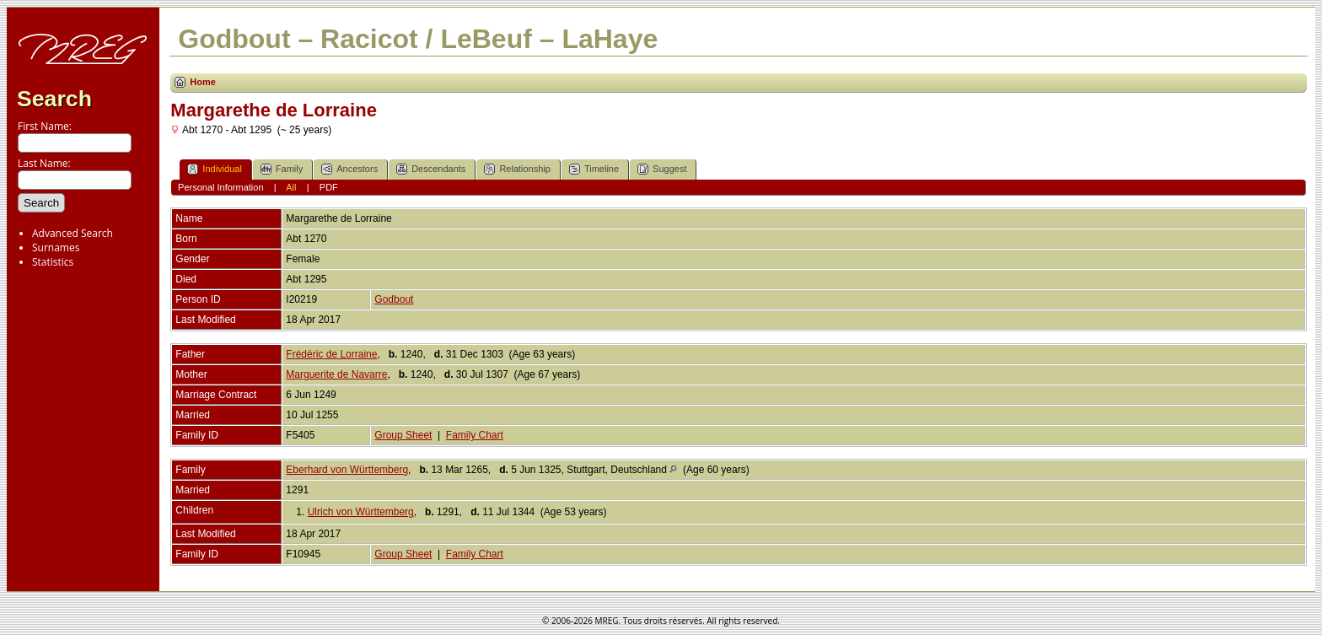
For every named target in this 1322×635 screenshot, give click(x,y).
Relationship (517, 169)
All (291, 187)
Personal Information (221, 187)
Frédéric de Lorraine (331, 354)
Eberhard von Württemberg (347, 470)
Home (203, 82)
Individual (214, 169)
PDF (329, 187)
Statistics (52, 262)
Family (282, 169)
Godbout (393, 299)
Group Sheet (403, 435)
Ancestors (349, 169)
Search (54, 98)
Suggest (661, 169)
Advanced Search (72, 233)
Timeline (594, 169)
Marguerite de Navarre (336, 374)
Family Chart (474, 435)
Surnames (55, 247)
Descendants (430, 169)
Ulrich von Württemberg (361, 512)
